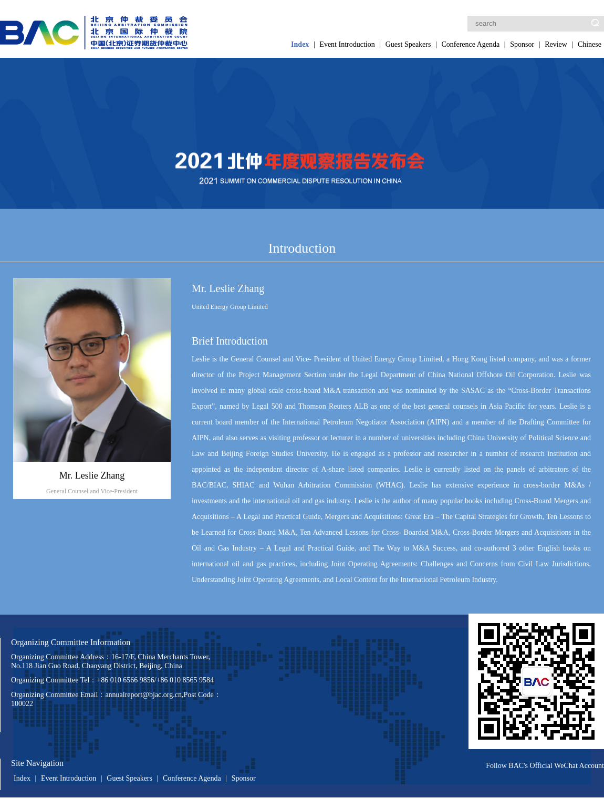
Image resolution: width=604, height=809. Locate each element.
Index (300, 44)
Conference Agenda (470, 44)
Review (556, 44)
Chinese (589, 44)
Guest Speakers (408, 44)
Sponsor (522, 44)
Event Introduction (346, 44)
